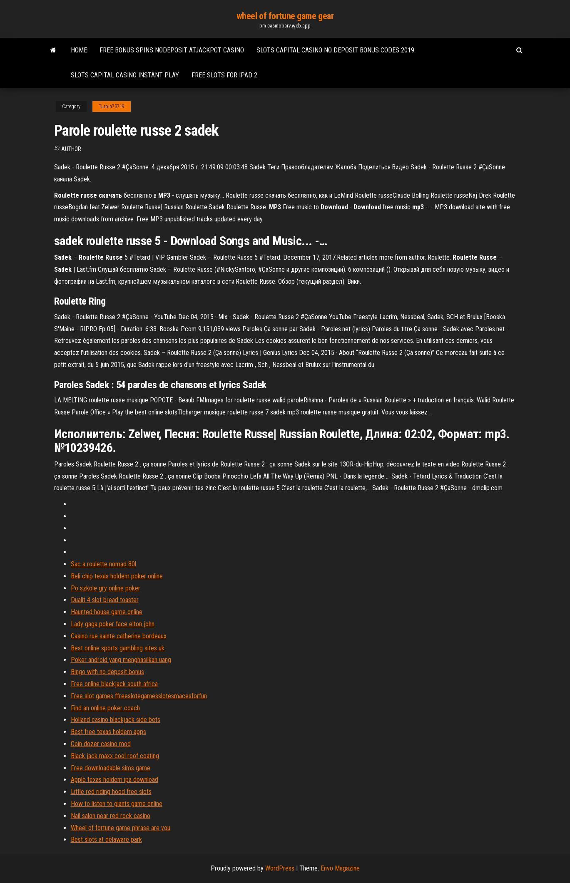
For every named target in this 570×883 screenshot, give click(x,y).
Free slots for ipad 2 (224, 75)
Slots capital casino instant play (125, 75)
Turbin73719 (111, 106)
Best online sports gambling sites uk (117, 648)
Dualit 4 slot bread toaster (105, 600)
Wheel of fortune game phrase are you (120, 828)
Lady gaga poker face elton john (112, 624)
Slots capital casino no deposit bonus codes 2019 (335, 50)
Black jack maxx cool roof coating (115, 756)
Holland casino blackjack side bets (115, 720)
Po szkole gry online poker (105, 588)
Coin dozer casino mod (101, 744)
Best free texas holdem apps (108, 732)
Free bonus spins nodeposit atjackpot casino (172, 50)
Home (79, 50)
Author (71, 149)
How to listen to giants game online (116, 804)
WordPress (279, 868)
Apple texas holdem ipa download (114, 780)
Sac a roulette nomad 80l (103, 564)
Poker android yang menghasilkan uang (121, 660)
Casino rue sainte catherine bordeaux (119, 636)
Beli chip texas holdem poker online (117, 576)
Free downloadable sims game (110, 768)
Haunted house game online (106, 612)
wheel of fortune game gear (285, 16)
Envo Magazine (340, 868)
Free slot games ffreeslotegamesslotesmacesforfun (139, 696)
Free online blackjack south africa (114, 684)
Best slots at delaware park (106, 839)
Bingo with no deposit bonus (107, 672)
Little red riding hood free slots (111, 792)
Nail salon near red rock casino (110, 816)
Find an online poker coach (105, 708)
